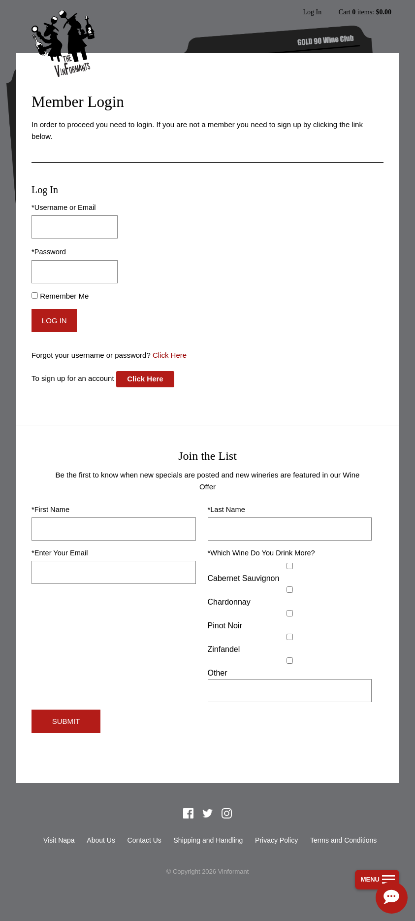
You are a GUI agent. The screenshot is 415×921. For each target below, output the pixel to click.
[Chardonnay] (290, 589)
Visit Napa (59, 840)
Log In (312, 12)
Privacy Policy (276, 840)
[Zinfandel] (290, 637)
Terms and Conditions (343, 840)
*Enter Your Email (60, 553)
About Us (101, 840)
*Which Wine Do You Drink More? (261, 553)
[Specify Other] (290, 690)
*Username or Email (64, 207)
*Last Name (226, 509)
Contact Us (144, 840)
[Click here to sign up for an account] (145, 379)
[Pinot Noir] (290, 613)
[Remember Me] (35, 295)
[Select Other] (290, 660)
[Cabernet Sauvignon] (290, 566)
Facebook (188, 813)
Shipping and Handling (208, 840)
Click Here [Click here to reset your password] (170, 355)
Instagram (226, 813)
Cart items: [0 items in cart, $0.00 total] (365, 12)
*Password (49, 252)
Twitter (207, 813)
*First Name (50, 509)
